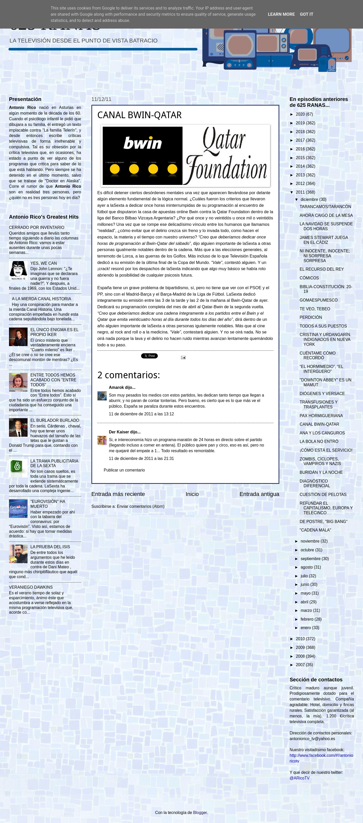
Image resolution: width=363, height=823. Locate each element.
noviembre (311, 541)
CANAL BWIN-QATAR (319, 424)
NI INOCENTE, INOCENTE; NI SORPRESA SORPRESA (325, 256)
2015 (301, 158)
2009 (301, 647)
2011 (301, 192)
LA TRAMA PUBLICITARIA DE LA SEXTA (54, 463)
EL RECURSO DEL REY (322, 269)
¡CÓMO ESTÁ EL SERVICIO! (326, 450)
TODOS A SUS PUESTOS (323, 326)
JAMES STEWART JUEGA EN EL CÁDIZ (324, 240)
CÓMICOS (309, 278)
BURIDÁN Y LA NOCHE (321, 472)
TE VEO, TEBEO (315, 309)
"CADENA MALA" (315, 530)
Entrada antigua (259, 494)
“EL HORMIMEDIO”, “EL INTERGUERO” (321, 369)
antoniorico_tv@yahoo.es (312, 738)
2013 (301, 175)
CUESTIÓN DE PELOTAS (323, 494)
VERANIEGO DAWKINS (31, 587)
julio (305, 576)
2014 (301, 166)
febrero (308, 619)
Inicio (192, 494)
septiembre (311, 558)
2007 (301, 665)
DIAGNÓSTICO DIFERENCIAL (315, 483)
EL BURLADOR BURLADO (54, 420)
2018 (301, 132)
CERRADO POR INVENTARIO (36, 227)
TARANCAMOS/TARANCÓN (325, 206)
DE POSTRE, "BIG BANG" (324, 521)
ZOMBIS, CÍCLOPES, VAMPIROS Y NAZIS (320, 461)
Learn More (281, 14)
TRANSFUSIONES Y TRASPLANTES (319, 404)
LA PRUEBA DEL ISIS (50, 547)
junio (305, 584)
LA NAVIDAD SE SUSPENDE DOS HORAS (326, 226)
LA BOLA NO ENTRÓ (319, 441)
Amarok (116, 387)
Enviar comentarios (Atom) (141, 506)
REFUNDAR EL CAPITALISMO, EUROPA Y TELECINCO (326, 508)
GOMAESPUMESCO (319, 300)
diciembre (310, 199)
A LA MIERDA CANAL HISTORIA (41, 299)
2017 (301, 140)
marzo (307, 610)
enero (306, 627)
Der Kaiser (119, 432)
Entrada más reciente (118, 494)
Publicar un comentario (124, 470)
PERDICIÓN (311, 317)
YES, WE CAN (43, 263)
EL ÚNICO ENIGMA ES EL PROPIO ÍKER (54, 332)
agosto (307, 567)
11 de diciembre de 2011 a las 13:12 (141, 414)
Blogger (200, 812)
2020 (301, 114)
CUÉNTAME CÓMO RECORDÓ (317, 355)
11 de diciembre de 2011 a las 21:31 (141, 458)
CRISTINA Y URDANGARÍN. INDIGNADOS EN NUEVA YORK (325, 339)
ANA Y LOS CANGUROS (322, 433)
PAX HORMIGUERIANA (321, 416)
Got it (306, 14)
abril (305, 602)
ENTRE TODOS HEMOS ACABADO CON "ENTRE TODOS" (53, 380)
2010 (301, 639)
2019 (301, 123)
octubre (308, 550)
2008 (301, 656)
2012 (301, 183)
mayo (306, 593)
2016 (301, 149)
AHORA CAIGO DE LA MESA (326, 215)
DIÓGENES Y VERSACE (322, 393)
